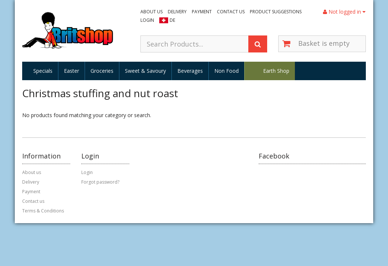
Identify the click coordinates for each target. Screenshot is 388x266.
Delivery (177, 11)
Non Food (226, 70)
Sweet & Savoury (145, 70)
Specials (42, 70)
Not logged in (344, 11)
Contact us (231, 11)
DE (172, 20)
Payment (202, 11)
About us (151, 11)
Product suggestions (276, 11)
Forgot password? (100, 182)
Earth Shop (276, 70)
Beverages (190, 70)
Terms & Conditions (43, 211)
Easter (71, 70)
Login (147, 20)
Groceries (102, 70)
